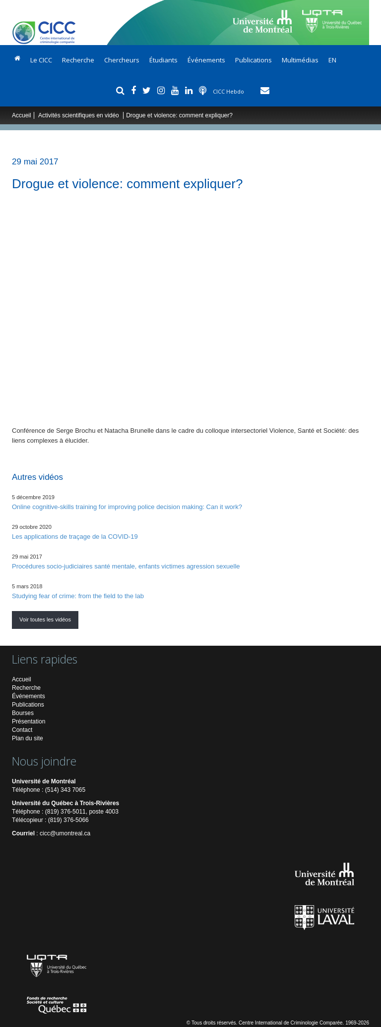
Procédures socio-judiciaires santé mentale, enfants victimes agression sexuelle (126, 566)
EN (332, 59)
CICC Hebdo (229, 91)
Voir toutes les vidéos (45, 619)
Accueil (21, 115)
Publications (253, 59)
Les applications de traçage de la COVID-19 (75, 536)
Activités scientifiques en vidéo (79, 115)
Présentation (28, 721)
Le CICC (41, 59)
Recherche (78, 59)
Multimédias (300, 59)
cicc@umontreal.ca (65, 833)
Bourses (23, 713)
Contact (22, 729)
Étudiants (163, 59)
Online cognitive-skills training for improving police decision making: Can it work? (127, 507)
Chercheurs (121, 59)
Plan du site (27, 738)
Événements (206, 59)
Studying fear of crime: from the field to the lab (78, 596)
